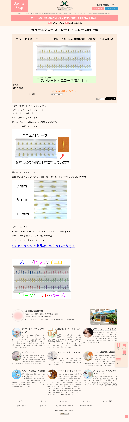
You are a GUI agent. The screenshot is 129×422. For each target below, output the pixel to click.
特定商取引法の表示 (86, 406)
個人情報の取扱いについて (64, 406)
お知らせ (43, 406)
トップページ (21, 401)
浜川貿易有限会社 (35, 311)
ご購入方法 (43, 401)
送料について (64, 401)
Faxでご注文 (86, 401)
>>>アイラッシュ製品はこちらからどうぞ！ (43, 246)
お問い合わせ (21, 406)
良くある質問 (107, 401)
